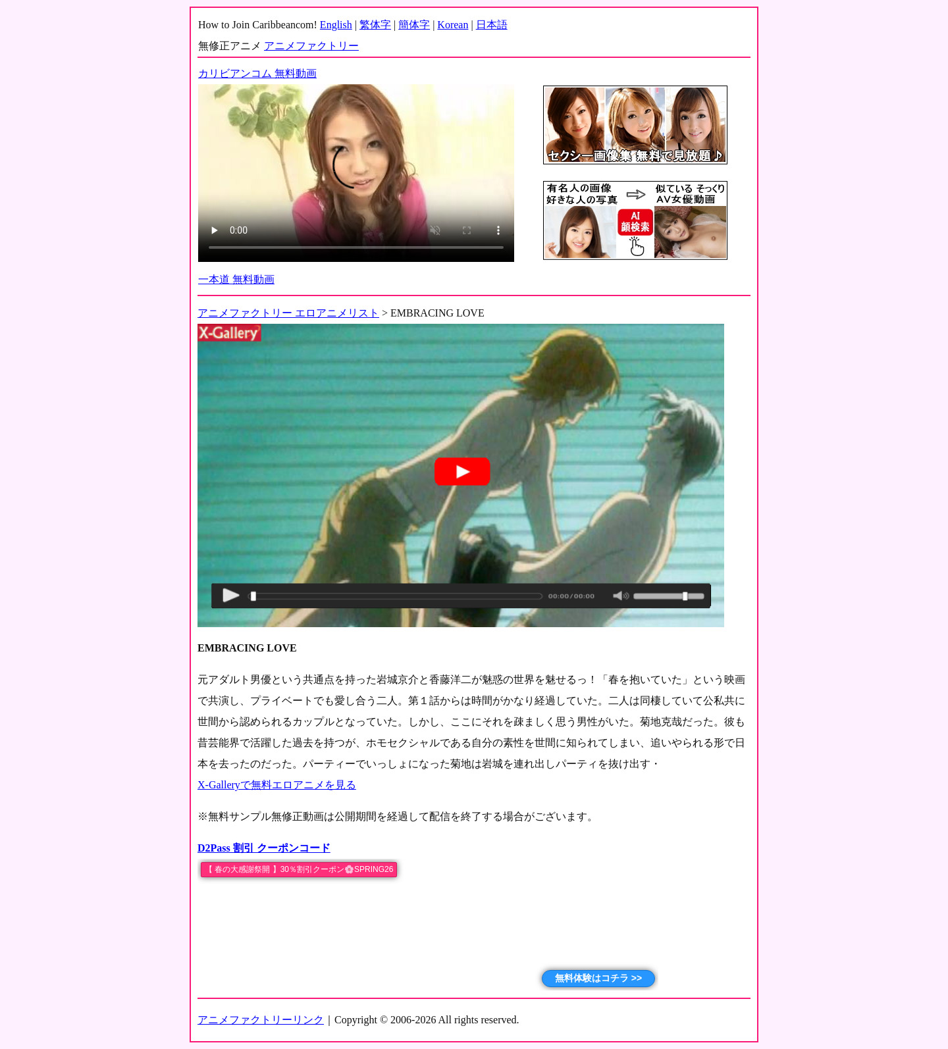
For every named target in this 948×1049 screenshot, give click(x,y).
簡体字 (414, 24)
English (336, 24)
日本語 (492, 24)
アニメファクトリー (311, 45)
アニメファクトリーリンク (261, 1019)
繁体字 (375, 24)
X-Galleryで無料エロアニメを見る (277, 784)
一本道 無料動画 (236, 279)
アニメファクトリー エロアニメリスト (288, 313)
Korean (452, 24)
